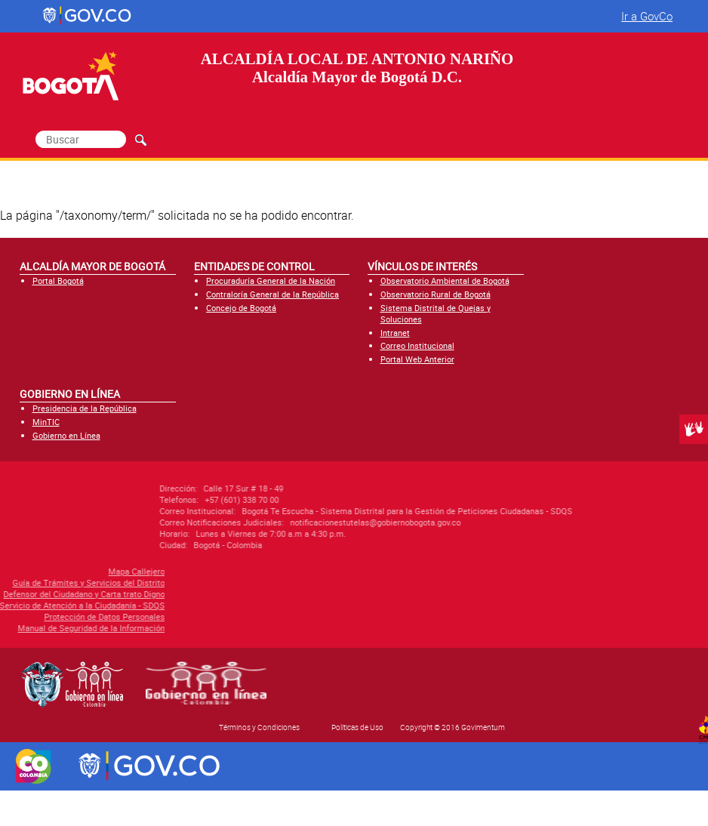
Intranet (395, 332)
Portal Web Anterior (417, 359)
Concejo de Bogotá (241, 307)
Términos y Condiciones (259, 727)
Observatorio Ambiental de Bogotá (444, 280)
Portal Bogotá (58, 280)
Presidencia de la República (84, 408)
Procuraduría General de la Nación (270, 280)
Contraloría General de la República (272, 294)
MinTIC (46, 421)
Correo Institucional (417, 345)
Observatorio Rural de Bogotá (435, 294)
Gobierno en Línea (66, 435)
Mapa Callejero (70, 571)
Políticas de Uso (357, 727)
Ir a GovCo (647, 15)
